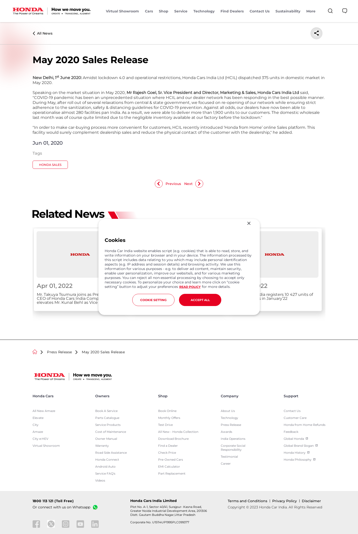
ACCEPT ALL (200, 300)
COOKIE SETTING (153, 300)
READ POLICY (190, 287)
